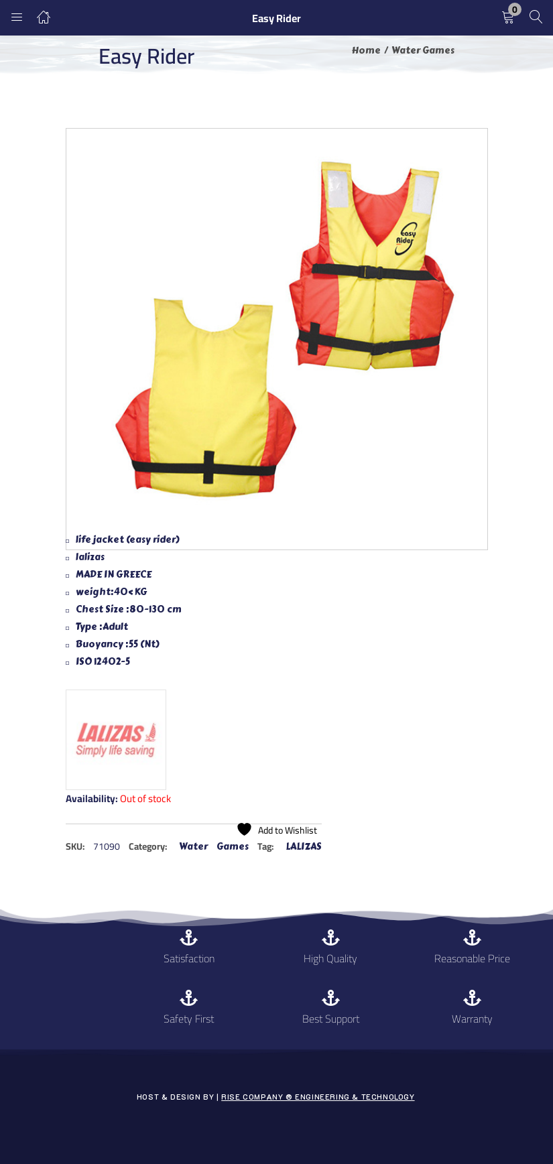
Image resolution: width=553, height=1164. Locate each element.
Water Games (422, 51)
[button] (508, 17)
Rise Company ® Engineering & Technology (317, 1097)
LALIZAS (304, 847)
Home (366, 51)
